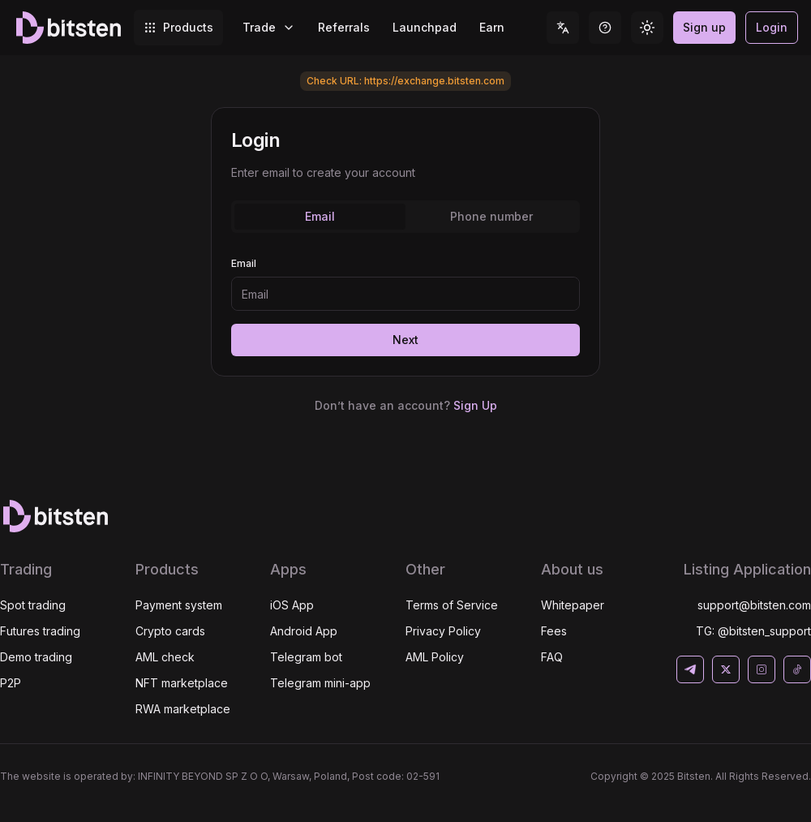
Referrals (344, 27)
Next (405, 339)
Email (243, 263)
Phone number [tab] (491, 216)
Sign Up (475, 405)
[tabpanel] (405, 173)
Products (178, 27)
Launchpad (425, 27)
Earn (491, 27)
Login (771, 27)
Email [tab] (320, 216)
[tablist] (405, 216)
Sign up (704, 27)
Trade (268, 27)
